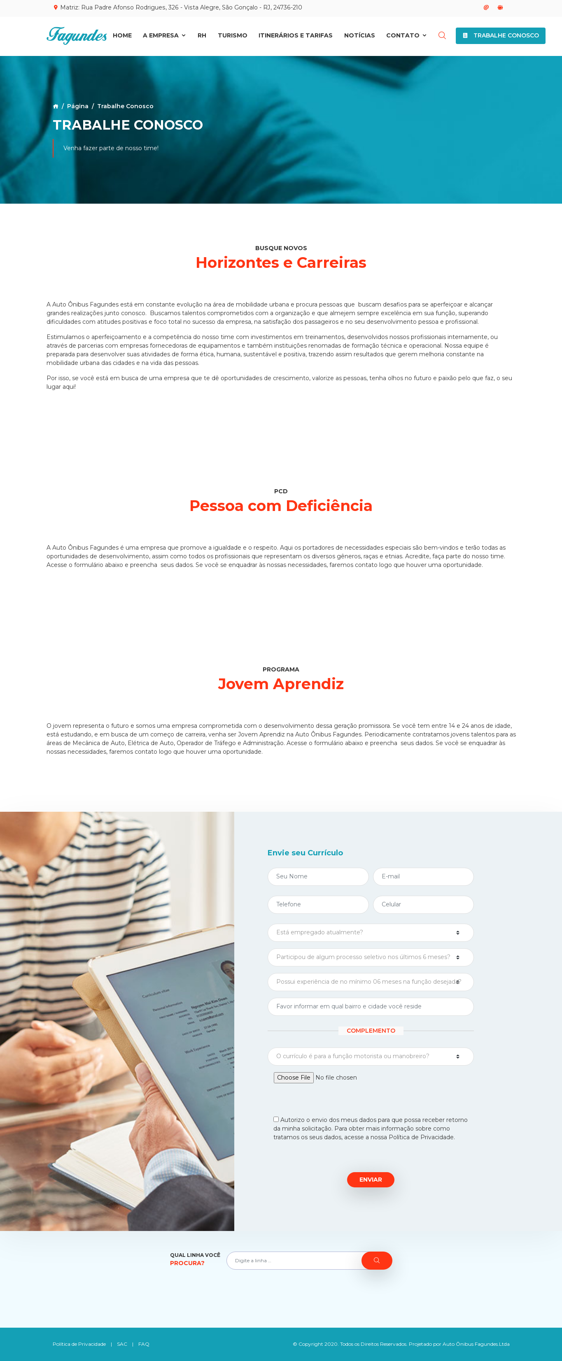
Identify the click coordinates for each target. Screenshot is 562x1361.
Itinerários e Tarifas (296, 35)
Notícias (359, 35)
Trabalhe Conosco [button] (500, 35)
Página (78, 106)
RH (202, 35)
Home (122, 35)
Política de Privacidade (79, 1344)
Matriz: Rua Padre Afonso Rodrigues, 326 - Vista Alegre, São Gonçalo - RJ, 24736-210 (177, 7)
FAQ (143, 1344)
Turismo (232, 35)
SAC (122, 1344)
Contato (406, 35)
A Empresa (165, 35)
